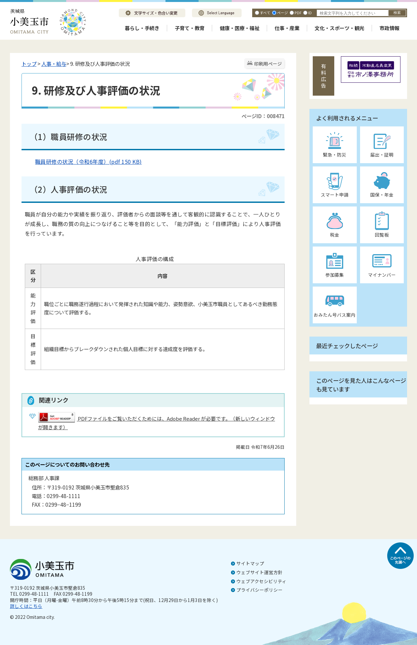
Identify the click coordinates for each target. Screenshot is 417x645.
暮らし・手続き (142, 27)
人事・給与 (53, 63)
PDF (298, 12)
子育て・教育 (190, 27)
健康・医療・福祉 (239, 27)
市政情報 (389, 27)
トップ (29, 63)
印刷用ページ (268, 63)
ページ (282, 12)
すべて (265, 12)
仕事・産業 (287, 27)
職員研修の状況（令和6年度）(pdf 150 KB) (83, 161)
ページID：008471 (263, 115)
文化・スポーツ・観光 (339, 27)
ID (310, 12)
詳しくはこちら (26, 606)
